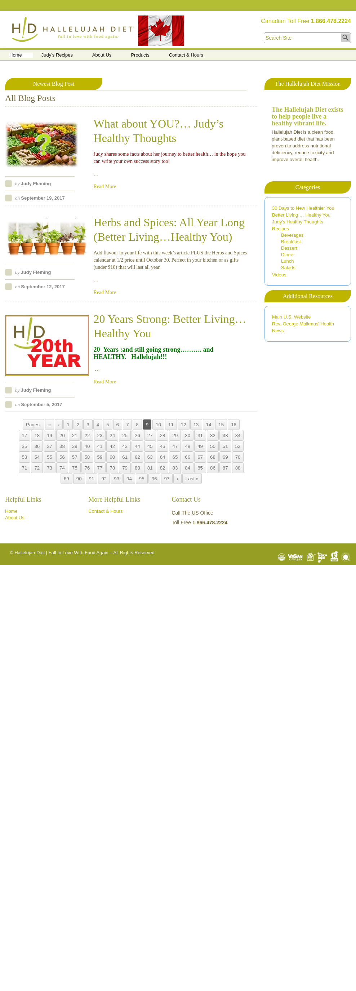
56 (62, 457)
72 (37, 468)
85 (200, 468)
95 (141, 478)
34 (238, 435)
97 (167, 478)
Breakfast (291, 241)
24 (112, 435)
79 (125, 468)
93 (116, 478)
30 (187, 435)
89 (66, 478)
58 (87, 457)
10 (158, 424)
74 (62, 468)
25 (125, 435)
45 (150, 446)
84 (187, 468)
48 (187, 446)
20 (62, 435)
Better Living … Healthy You (301, 215)
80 (137, 468)
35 (24, 446)
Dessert (289, 248)
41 (100, 446)
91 (91, 478)
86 (212, 468)
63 (150, 457)
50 (212, 446)
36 (37, 446)
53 (24, 457)
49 (200, 446)
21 (74, 435)
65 (175, 457)
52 (238, 446)
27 (150, 435)
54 (37, 457)
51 (225, 446)
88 (238, 468)
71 (24, 468)
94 (129, 478)
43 (125, 446)
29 (175, 435)
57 (74, 457)
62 (137, 457)
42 (112, 446)
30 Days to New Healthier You (303, 208)
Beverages (292, 235)
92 (104, 478)
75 (74, 468)
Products (140, 55)
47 (175, 446)
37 (49, 446)
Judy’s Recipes (57, 55)
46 (162, 446)
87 (225, 468)
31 (200, 435)
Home (15, 55)
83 (175, 468)
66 (187, 457)
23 (100, 435)
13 (196, 424)
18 (37, 435)
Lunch (287, 261)
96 (154, 478)
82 (162, 468)
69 (225, 457)
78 (112, 468)
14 (209, 424)
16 (233, 424)
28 (162, 435)
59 (100, 457)
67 (200, 457)
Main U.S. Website (291, 317)
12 (183, 424)
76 (87, 468)
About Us (101, 55)
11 (171, 424)
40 (87, 446)
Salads (288, 267)
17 (24, 435)
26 (137, 435)
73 (49, 468)
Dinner (288, 254)
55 (49, 457)
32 (212, 435)
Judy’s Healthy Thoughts (297, 222)
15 (221, 424)
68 (212, 457)
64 (162, 457)
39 (74, 446)
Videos (279, 274)
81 (150, 468)
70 (238, 457)
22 (87, 435)
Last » (192, 478)
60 (112, 457)
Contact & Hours (186, 55)
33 (225, 435)
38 (62, 446)
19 (49, 435)
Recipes (280, 228)
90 (79, 478)
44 (137, 446)
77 (100, 468)
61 (125, 457)
